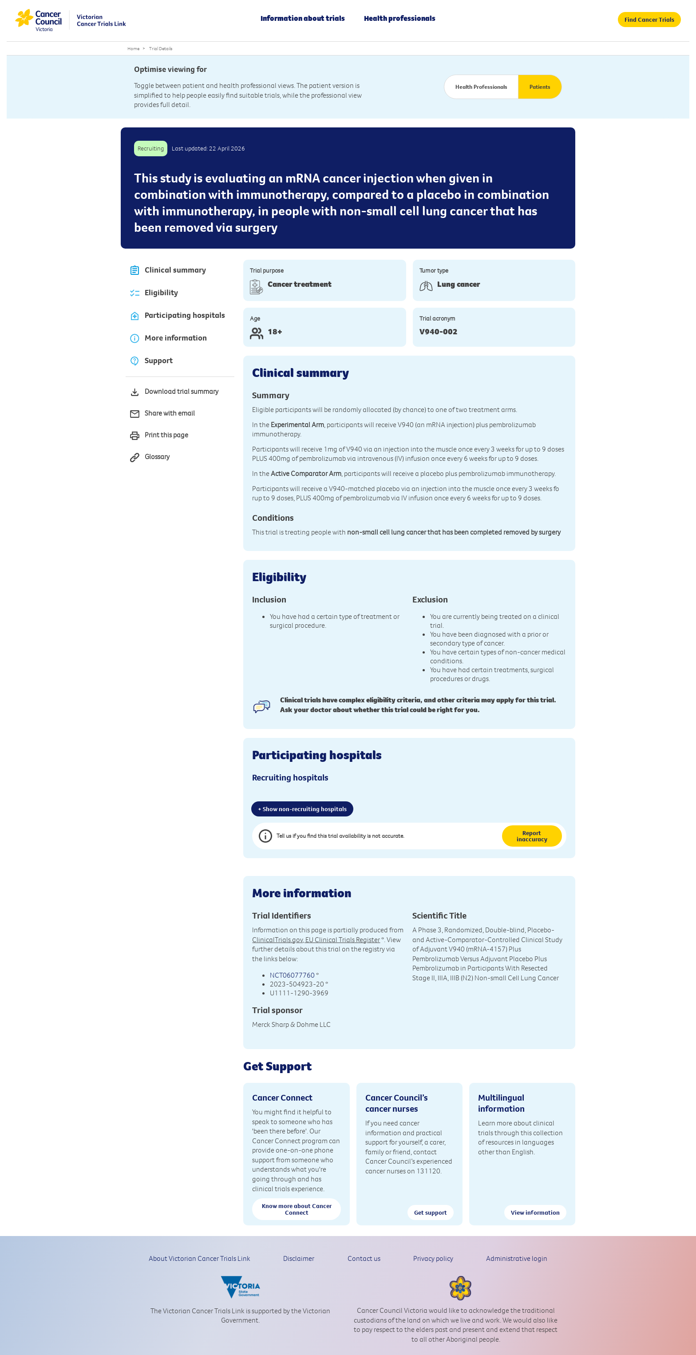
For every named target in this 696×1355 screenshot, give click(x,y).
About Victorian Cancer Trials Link (199, 1258)
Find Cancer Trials (649, 20)
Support (151, 361)
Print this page (158, 435)
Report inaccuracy (532, 836)
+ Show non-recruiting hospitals (302, 809)
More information (168, 338)
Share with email (162, 414)
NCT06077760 (292, 975)
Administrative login (516, 1258)
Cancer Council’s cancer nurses (396, 1103)
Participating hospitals (177, 315)
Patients (540, 86)
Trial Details (160, 48)
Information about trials (303, 18)
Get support (430, 1212)
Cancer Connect (282, 1097)
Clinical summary (167, 270)
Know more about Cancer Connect (297, 1209)
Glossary (149, 457)
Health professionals (399, 18)
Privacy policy (433, 1258)
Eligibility (153, 293)
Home (133, 48)
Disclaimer (298, 1258)
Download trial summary (173, 392)
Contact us (364, 1258)
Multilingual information (501, 1103)
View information (535, 1212)
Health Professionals (481, 86)
